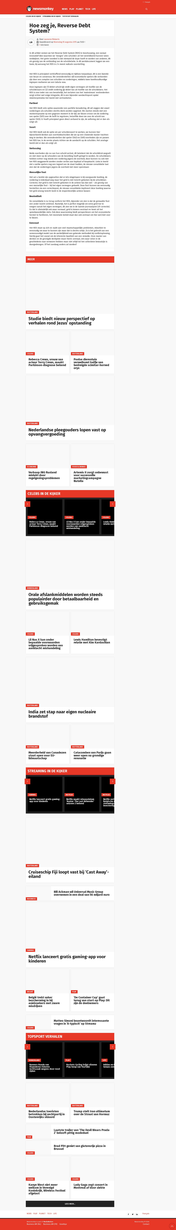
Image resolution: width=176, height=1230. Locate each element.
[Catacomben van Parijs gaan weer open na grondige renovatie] (92, 736)
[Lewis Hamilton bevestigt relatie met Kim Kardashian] (92, 623)
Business (31, 899)
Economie (31, 467)
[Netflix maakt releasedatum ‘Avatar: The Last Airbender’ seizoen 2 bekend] (82, 786)
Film (29, 1137)
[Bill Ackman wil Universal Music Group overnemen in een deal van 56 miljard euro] (38, 893)
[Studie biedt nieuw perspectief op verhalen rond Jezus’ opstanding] (70, 289)
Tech (87, 9)
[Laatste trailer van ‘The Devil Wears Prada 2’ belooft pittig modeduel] (38, 1131)
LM (31, 42)
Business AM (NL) (34, 1224)
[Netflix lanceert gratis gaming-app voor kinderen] (70, 927)
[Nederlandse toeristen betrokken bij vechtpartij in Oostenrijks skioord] (47, 1095)
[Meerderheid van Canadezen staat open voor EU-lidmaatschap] (47, 736)
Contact (146, 1224)
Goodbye (63, 1224)
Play (71, 9)
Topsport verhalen (70, 16)
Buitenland (32, 312)
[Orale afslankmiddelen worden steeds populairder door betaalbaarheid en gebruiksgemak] (70, 565)
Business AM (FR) (50, 1224)
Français (147, 2)
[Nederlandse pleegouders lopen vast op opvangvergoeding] (70, 400)
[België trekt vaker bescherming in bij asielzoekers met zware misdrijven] (47, 981)
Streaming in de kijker (52, 16)
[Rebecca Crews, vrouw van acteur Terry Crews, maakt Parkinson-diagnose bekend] (47, 343)
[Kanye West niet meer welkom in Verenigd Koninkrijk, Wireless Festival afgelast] (47, 1168)
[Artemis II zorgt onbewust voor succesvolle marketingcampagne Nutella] (92, 456)
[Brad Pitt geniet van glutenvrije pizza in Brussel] (38, 1147)
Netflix (69, 795)
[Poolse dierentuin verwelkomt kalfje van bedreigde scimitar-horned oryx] (92, 343)
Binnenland (32, 588)
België (30, 992)
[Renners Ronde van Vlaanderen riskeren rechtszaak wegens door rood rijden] (45, 1052)
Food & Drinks (79, 467)
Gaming (30, 950)
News (65, 9)
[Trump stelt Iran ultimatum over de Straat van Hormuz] (92, 1095)
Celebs (30, 354)
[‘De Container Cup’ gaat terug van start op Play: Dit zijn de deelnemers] (92, 981)
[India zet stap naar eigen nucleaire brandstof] (70, 682)
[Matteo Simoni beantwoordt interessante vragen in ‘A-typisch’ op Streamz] (38, 1022)
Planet (79, 9)
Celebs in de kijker (33, 16)
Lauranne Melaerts (51, 39)
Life (94, 9)
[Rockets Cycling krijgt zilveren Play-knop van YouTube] (82, 1052)
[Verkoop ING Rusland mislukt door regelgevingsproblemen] (47, 456)
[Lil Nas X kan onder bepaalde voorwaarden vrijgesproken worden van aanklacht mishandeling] (47, 623)
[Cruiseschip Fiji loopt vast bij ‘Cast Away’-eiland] (70, 842)
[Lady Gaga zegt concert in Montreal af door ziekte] (92, 1168)
